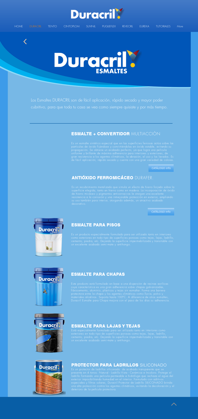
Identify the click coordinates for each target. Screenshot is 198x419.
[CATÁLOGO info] (161, 168)
